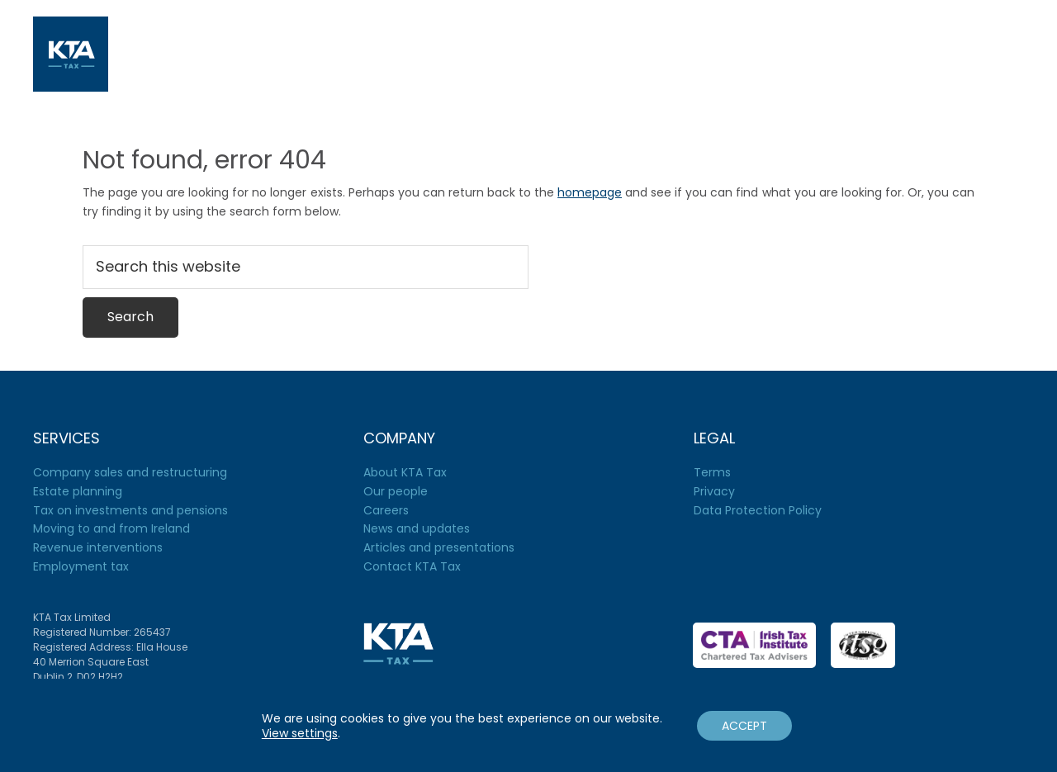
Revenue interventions (98, 547)
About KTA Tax (405, 472)
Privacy (714, 491)
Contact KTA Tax (412, 566)
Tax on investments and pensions (130, 510)
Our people (395, 491)
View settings (300, 733)
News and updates (416, 528)
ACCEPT (744, 726)
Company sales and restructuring (130, 472)
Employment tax (81, 566)
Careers (386, 510)
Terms (712, 472)
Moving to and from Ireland (111, 528)
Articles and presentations (438, 547)
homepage (589, 192)
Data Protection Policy (758, 510)
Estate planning (77, 491)
